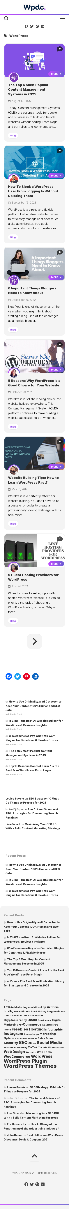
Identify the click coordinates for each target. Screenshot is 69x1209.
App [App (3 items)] (43, 1007)
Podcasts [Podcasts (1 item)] (22, 1038)
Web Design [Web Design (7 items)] (14, 1051)
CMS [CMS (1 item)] (24, 1015)
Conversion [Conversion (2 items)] (35, 1015)
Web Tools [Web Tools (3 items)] (44, 1052)
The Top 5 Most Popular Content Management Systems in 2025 (28, 89)
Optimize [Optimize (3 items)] (10, 1038)
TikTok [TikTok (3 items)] (32, 1047)
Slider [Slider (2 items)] (32, 1043)
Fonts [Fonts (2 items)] (7, 1029)
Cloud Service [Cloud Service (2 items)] (13, 1015)
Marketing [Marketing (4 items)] (48, 1034)
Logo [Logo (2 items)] (35, 1034)
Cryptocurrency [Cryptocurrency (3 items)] (15, 1020)
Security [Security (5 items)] (11, 1043)
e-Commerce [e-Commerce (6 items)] (30, 1024)
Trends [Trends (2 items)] (42, 1047)
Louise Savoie (15, 798)
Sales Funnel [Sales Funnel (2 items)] (46, 1038)
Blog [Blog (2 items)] (50, 1011)
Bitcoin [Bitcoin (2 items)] (25, 1011)
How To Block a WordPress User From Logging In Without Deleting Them (33, 191)
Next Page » (34, 641)
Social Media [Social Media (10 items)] (49, 1042)
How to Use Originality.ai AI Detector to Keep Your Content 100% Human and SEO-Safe (33, 705)
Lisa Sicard (13, 824)
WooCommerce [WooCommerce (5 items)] (17, 1056)
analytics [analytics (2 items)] (34, 1007)
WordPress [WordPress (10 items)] (41, 1056)
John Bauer (14, 1135)
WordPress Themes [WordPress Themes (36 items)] (30, 1066)
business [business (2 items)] (59, 1011)
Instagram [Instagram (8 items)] (13, 1033)
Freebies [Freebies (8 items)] (20, 1029)
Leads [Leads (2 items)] (28, 1034)
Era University (16, 1124)
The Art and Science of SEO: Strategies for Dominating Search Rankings (32, 813)
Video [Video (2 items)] (52, 1047)
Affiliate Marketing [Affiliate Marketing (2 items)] (15, 1007)
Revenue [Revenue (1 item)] (32, 1038)
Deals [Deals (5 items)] (32, 1020)
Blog (13, 135)
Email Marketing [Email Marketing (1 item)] (50, 1025)
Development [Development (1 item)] (45, 1020)
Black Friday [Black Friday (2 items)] (38, 1011)
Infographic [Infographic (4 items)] (53, 1029)
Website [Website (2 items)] (31, 1052)
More (56, 73)
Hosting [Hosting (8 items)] (36, 1029)
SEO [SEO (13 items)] (23, 1042)
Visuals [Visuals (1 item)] (60, 1047)
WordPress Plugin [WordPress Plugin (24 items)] (25, 1061)
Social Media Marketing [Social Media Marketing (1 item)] (15, 1047)
